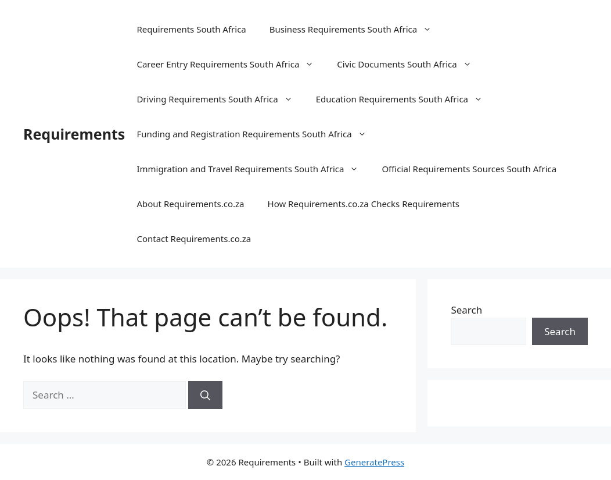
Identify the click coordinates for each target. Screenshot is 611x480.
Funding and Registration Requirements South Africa (257, 133)
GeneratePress (374, 462)
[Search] (205, 395)
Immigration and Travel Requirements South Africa (253, 168)
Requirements (74, 134)
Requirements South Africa (191, 29)
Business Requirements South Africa (356, 29)
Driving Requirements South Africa (220, 98)
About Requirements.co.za (190, 203)
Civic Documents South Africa (410, 64)
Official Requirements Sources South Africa (469, 169)
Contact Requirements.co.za (193, 238)
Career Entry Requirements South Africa (230, 64)
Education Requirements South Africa (405, 98)
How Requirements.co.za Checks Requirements (364, 203)
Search (466, 310)
